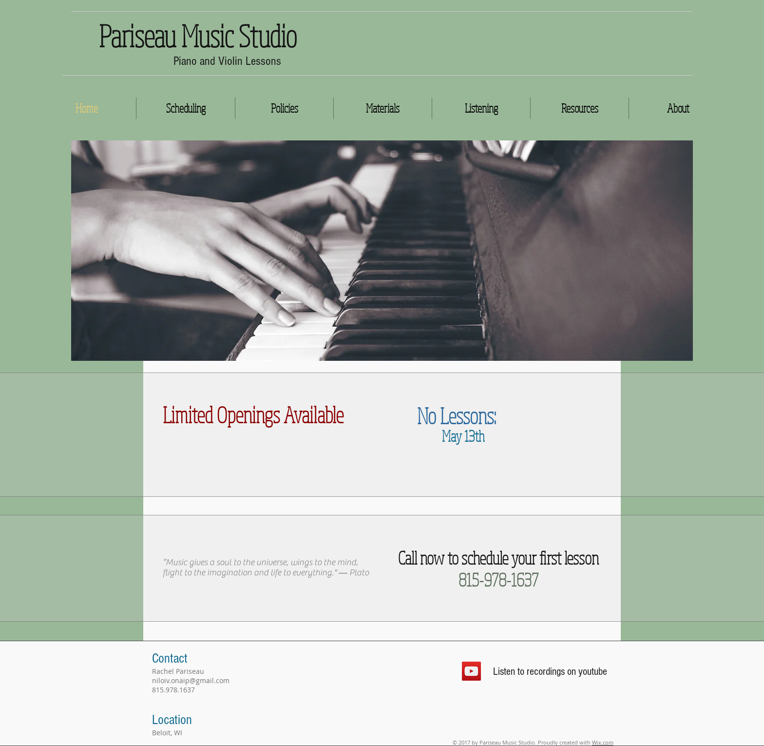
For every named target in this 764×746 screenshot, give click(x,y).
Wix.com (602, 742)
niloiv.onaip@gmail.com (190, 680)
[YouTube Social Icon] (471, 671)
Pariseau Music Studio (198, 36)
